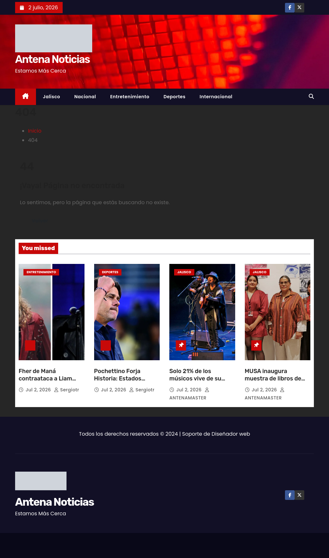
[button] (311, 96)
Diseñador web (231, 434)
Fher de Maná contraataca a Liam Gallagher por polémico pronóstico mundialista (51, 383)
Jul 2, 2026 (39, 390)
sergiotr (66, 390)
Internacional (216, 96)
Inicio (34, 131)
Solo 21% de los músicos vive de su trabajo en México (195, 379)
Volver (40, 220)
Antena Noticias (52, 59)
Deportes (174, 96)
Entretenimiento (129, 96)
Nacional (85, 96)
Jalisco (51, 96)
